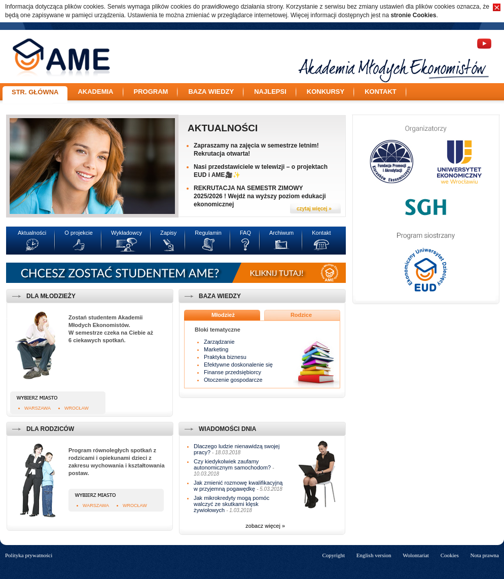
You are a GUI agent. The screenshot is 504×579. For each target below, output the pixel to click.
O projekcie (78, 233)
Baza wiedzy (211, 91)
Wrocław (76, 408)
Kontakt (381, 91)
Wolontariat (416, 555)
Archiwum (281, 233)
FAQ (245, 233)
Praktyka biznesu (225, 357)
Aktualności (223, 128)
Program (151, 91)
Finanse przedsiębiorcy (232, 372)
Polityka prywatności (28, 555)
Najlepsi (270, 91)
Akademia (95, 91)
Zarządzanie (219, 342)
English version (373, 555)
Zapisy (168, 233)
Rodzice (301, 315)
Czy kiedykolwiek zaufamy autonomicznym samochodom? (232, 464)
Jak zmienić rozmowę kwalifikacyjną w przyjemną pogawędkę (238, 486)
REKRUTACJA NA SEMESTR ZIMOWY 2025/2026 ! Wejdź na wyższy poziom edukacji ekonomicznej (260, 196)
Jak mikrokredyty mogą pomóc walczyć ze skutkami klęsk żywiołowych (231, 504)
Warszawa (37, 408)
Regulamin (208, 233)
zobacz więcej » (265, 526)
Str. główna (35, 92)
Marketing (216, 349)
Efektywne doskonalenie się (238, 364)
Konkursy (325, 91)
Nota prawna (484, 555)
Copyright (333, 555)
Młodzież (223, 315)
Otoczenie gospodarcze (233, 380)
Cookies (450, 555)
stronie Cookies (413, 15)
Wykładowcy (126, 233)
